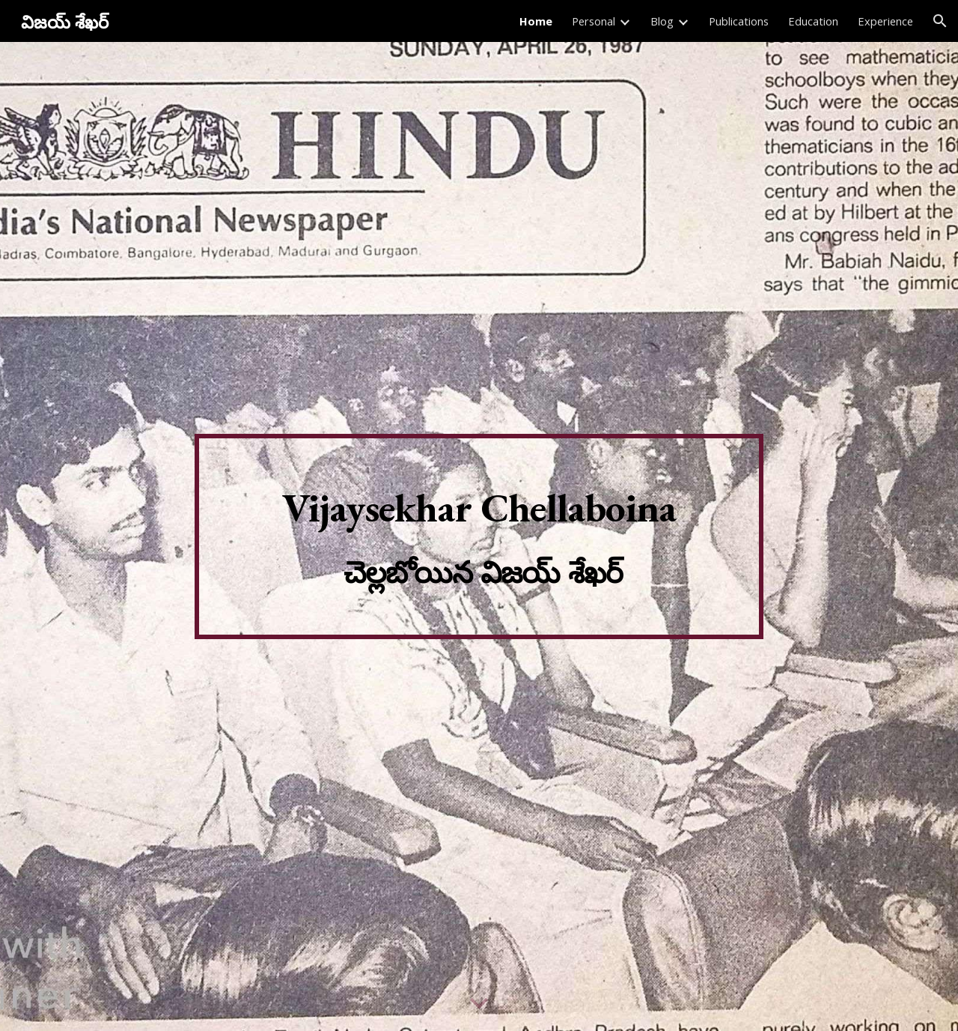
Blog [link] (662, 20)
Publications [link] (739, 20)
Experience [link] (885, 20)
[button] (940, 21)
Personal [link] (593, 20)
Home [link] (535, 20)
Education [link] (813, 20)
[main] (479, 537)
